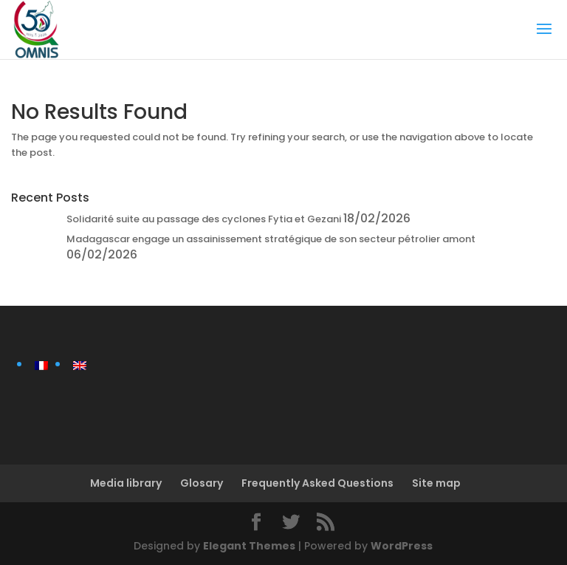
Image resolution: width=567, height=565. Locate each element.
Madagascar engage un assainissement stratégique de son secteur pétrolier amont (270, 239)
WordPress (402, 545)
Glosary (201, 483)
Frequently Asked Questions (317, 483)
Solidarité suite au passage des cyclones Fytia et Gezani (203, 219)
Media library (126, 483)
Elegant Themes (249, 545)
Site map (436, 483)
